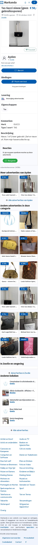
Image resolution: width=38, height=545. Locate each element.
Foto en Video (25, 464)
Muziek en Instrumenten (24, 480)
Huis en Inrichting (26, 468)
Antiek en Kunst (6, 439)
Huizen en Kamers (7, 471)
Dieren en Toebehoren (28, 455)
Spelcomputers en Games (7, 489)
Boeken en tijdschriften (24, 443)
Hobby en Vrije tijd (7, 468)
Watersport (5, 504)
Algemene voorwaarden (11, 538)
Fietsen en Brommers (8, 464)
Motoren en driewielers (5, 480)
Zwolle (3, 18)
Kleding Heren (25, 475)
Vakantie (4, 501)
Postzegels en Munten (9, 485)
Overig (3, 510)
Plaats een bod (19, 81)
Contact (18, 542)
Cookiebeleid (7, 542)
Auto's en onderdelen (8, 442)
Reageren (10, 160)
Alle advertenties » (7, 66)
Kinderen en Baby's (27, 471)
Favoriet (30, 50)
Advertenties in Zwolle (20, 373)
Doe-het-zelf (5, 461)
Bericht (19, 70)
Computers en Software (6, 456)
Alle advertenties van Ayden (20, 200)
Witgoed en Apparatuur (24, 505)
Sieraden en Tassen (27, 485)
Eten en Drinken (25, 461)
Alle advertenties (20, 430)
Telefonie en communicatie (6, 495)
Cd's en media (25, 449)
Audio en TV (24, 439)
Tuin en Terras (25, 494)
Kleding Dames (6, 475)
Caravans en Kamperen (5, 450)
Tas (4, 109)
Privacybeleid (29, 538)
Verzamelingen (25, 501)
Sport (21, 488)
